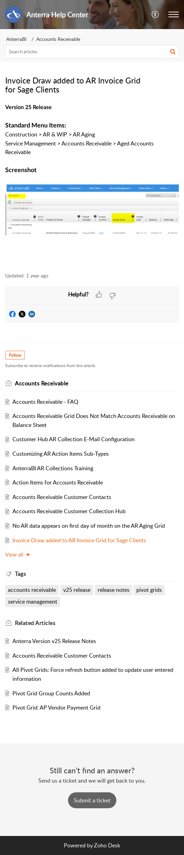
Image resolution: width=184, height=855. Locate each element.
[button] (155, 15)
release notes (113, 590)
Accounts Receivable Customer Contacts (61, 497)
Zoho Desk (107, 845)
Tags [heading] (20, 574)
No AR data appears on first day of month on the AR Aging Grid (88, 525)
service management (32, 601)
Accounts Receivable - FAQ (45, 402)
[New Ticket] (92, 800)
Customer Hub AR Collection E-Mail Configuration (73, 439)
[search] (92, 51)
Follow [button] (15, 355)
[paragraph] (92, 184)
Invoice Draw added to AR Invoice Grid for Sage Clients (79, 540)
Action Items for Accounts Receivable (57, 482)
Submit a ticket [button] (92, 800)
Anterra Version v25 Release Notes (54, 641)
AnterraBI (16, 39)
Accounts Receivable (58, 39)
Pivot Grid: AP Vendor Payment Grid (56, 707)
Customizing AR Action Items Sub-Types (60, 453)
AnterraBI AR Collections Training (52, 468)
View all (17, 554)
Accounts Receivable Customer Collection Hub (69, 511)
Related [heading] (35, 623)
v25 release (76, 590)
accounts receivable (32, 590)
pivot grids (149, 590)
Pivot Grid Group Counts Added (51, 693)
